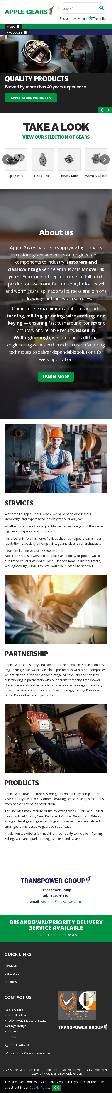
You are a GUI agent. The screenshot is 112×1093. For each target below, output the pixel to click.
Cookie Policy (39, 1087)
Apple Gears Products (31, 98)
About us (11, 966)
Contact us (12, 973)
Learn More (56, 376)
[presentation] (101, 110)
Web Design (52, 1073)
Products (11, 982)
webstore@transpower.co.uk (62, 901)
